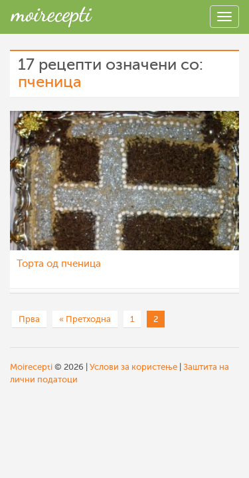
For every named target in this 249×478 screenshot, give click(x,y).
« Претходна (85, 319)
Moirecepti (31, 367)
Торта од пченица (59, 264)
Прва (29, 319)
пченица (50, 82)
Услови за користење (133, 367)
